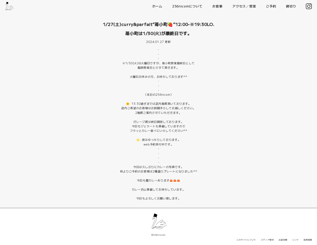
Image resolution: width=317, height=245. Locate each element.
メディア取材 (267, 239)
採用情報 (307, 239)
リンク (295, 239)
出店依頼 (283, 239)
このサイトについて (246, 239)
